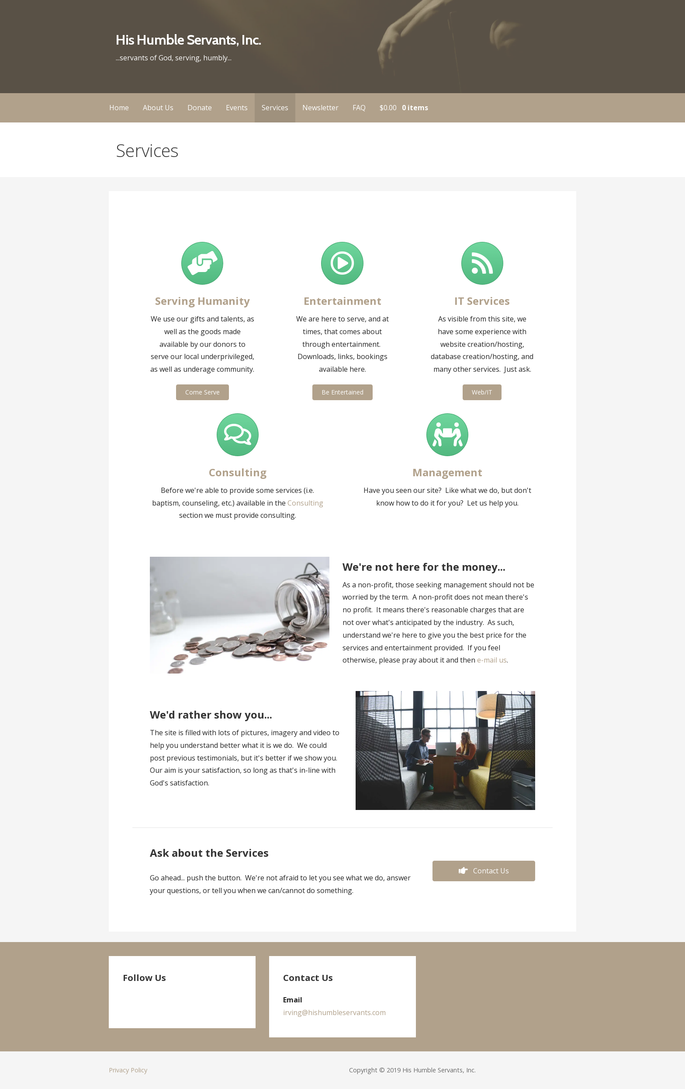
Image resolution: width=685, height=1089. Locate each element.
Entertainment (342, 300)
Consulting (305, 503)
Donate (199, 107)
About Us (158, 107)
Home (119, 107)
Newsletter (320, 107)
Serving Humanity (202, 300)
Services (275, 107)
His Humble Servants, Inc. (188, 39)
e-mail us (492, 660)
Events (237, 107)
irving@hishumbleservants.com (334, 1012)
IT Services (482, 300)
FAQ (359, 107)
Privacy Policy (128, 1070)
